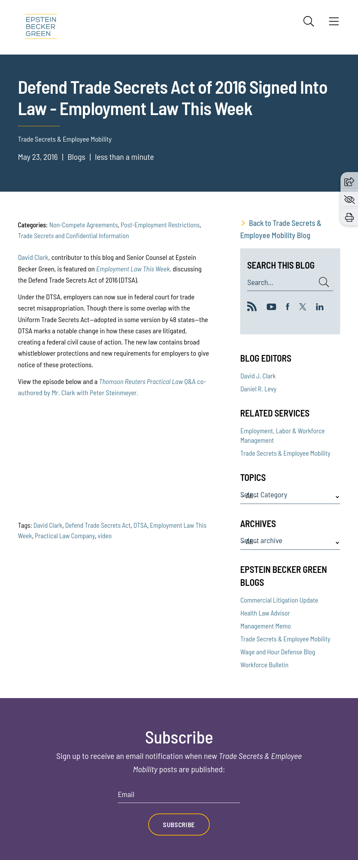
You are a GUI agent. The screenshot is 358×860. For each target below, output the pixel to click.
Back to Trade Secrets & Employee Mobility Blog (281, 229)
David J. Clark (257, 376)
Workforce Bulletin (264, 665)
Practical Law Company (65, 536)
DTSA (140, 525)
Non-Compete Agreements (83, 225)
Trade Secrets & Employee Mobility (285, 453)
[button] (349, 181)
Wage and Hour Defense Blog (277, 652)
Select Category (263, 494)
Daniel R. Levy (258, 389)
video (105, 536)
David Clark (33, 257)
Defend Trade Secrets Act (97, 525)
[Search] (308, 21)
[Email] (179, 796)
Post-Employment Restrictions (160, 225)
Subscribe (179, 824)
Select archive (261, 540)
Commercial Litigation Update (279, 600)
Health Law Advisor (265, 613)
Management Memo (265, 626)
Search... (260, 282)
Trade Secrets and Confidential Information (73, 236)
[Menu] (334, 24)
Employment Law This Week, (133, 268)
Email (126, 794)
